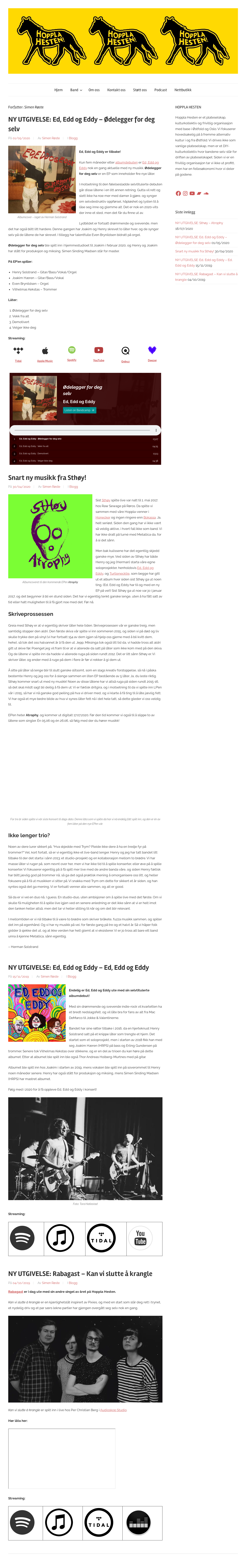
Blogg (73, 138)
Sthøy (106, 501)
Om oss (94, 90)
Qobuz (125, 361)
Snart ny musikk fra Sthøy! (47, 479)
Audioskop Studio (113, 1411)
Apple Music (45, 361)
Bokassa (150, 518)
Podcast (160, 90)
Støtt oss (140, 90)
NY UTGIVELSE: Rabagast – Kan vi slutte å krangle (80, 1275)
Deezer (152, 360)
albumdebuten (126, 162)
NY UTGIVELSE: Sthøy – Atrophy (199, 223)
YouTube (98, 360)
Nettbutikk (183, 90)
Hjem (58, 90)
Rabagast (15, 1293)
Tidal (18, 361)
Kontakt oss (116, 90)
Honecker (103, 518)
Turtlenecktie (120, 574)
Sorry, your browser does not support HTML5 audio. (85, 430)
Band (76, 90)
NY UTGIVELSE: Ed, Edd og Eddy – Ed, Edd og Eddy (78, 968)
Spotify (71, 360)
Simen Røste (51, 138)
